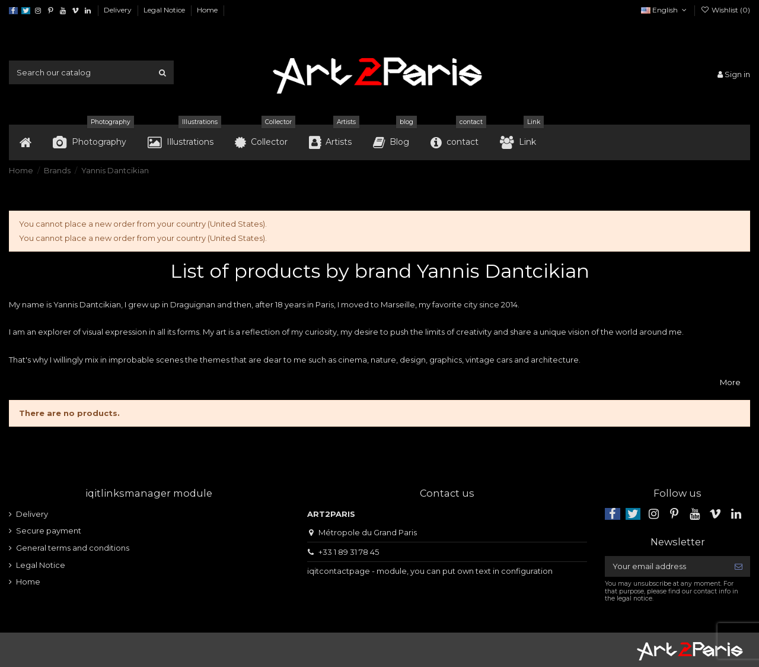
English (664, 9)
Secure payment (48, 530)
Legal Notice (165, 9)
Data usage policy (275, 9)
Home (207, 9)
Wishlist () (725, 9)
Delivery (118, 9)
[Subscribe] (738, 566)
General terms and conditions (72, 547)
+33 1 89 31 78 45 (348, 552)
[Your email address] (666, 566)
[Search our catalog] (162, 72)
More (730, 382)
